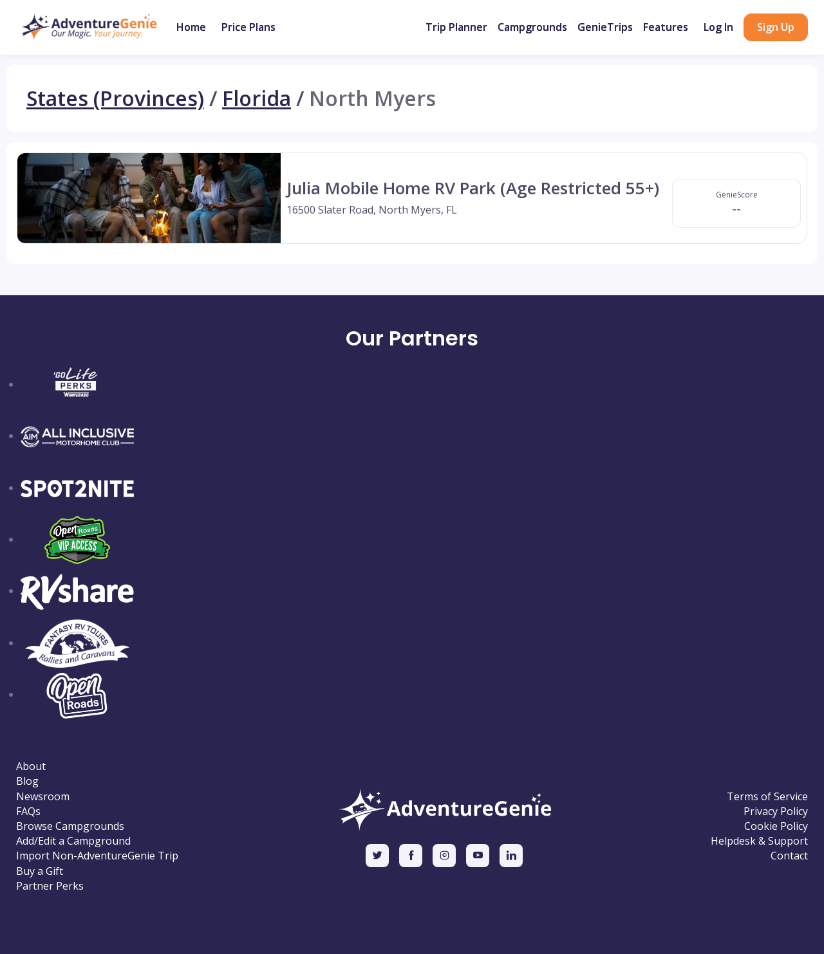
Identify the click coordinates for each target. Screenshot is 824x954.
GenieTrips (605, 27)
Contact (789, 856)
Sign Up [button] (775, 27)
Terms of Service (767, 797)
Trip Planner (456, 27)
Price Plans (248, 27)
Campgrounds (532, 27)
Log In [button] (718, 27)
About (31, 766)
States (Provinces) (115, 98)
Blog (27, 781)
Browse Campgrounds (70, 826)
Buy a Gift (39, 871)
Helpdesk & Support (759, 841)
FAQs (28, 811)
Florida (256, 98)
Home (191, 27)
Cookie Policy (776, 826)
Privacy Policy (776, 811)
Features (665, 27)
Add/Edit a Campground (73, 841)
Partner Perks (50, 886)
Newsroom (43, 797)
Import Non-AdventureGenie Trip (97, 856)
